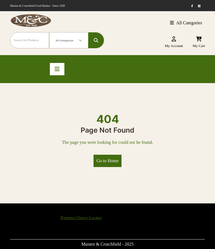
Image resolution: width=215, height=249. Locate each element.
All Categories (186, 22)
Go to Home (107, 160)
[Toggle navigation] (57, 69)
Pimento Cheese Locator (81, 217)
